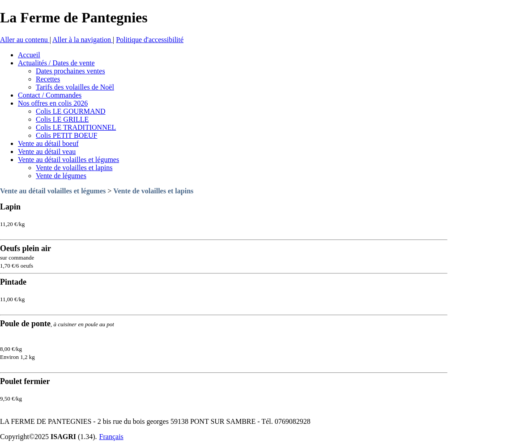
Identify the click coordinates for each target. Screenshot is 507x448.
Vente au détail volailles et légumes (53, 191)
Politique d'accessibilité (149, 39)
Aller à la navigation (82, 39)
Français (111, 436)
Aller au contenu (25, 39)
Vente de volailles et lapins (153, 191)
